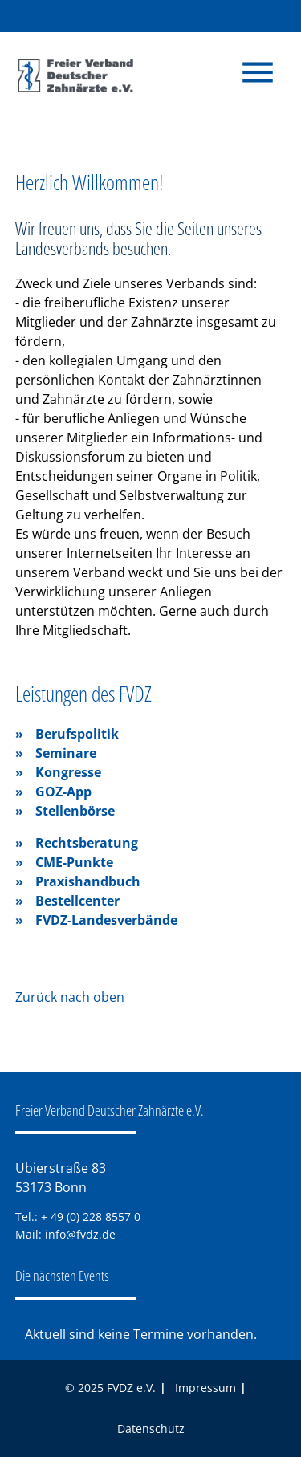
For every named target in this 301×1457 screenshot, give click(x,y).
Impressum (205, 1387)
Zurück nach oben (69, 997)
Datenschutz (151, 1428)
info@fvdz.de (80, 1234)
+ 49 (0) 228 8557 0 (90, 1216)
